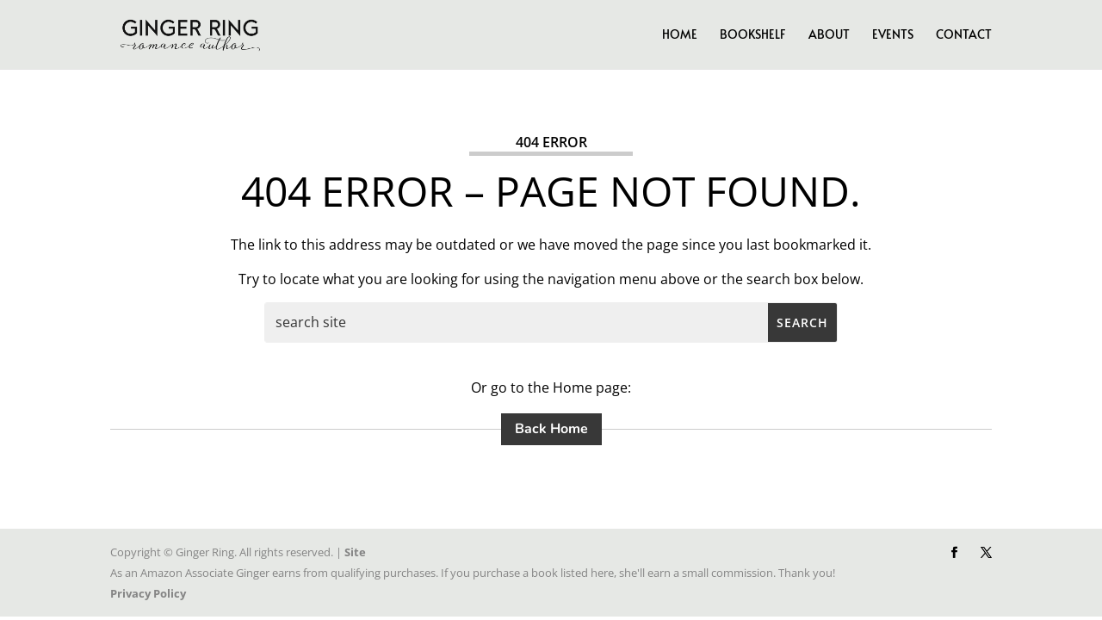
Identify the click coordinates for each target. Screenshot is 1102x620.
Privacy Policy (148, 593)
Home (679, 35)
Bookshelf (753, 35)
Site (355, 552)
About (829, 35)
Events (892, 35)
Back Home (551, 428)
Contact (964, 35)
